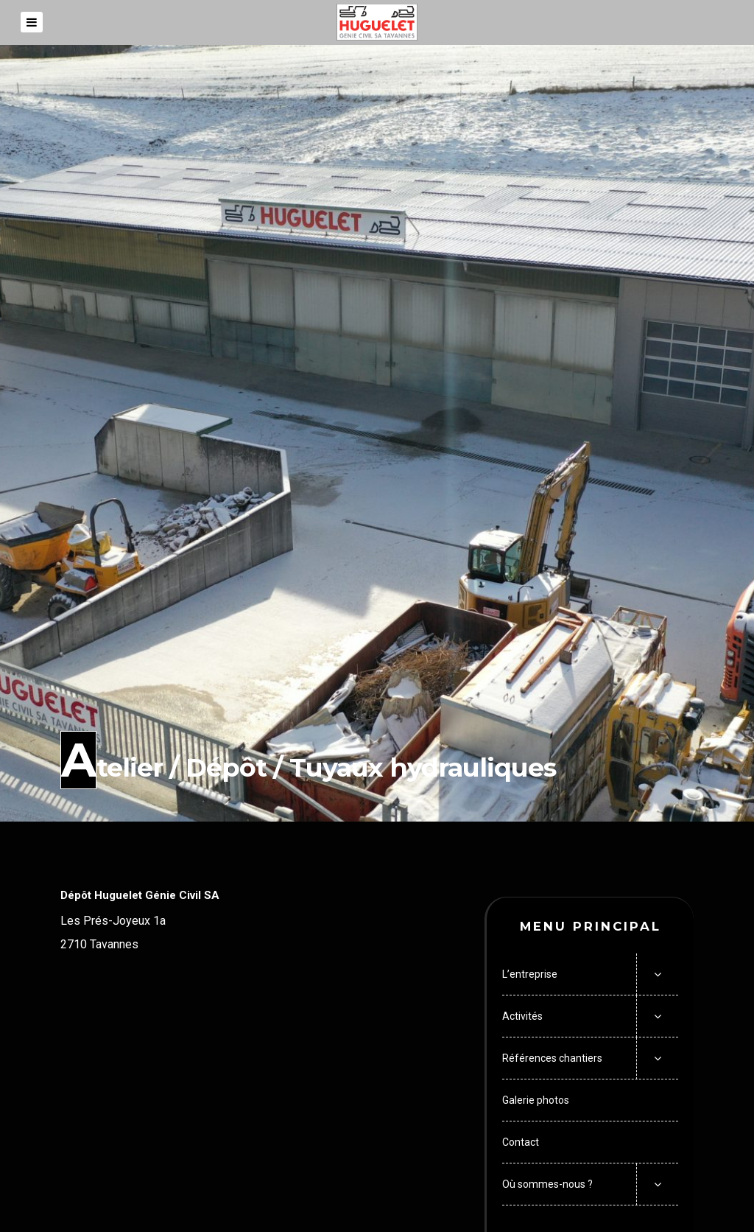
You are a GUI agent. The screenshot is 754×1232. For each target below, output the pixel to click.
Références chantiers (552, 1058)
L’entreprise (529, 974)
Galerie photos (535, 1100)
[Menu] (32, 22)
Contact (520, 1142)
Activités (522, 1016)
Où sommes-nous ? (547, 1184)
